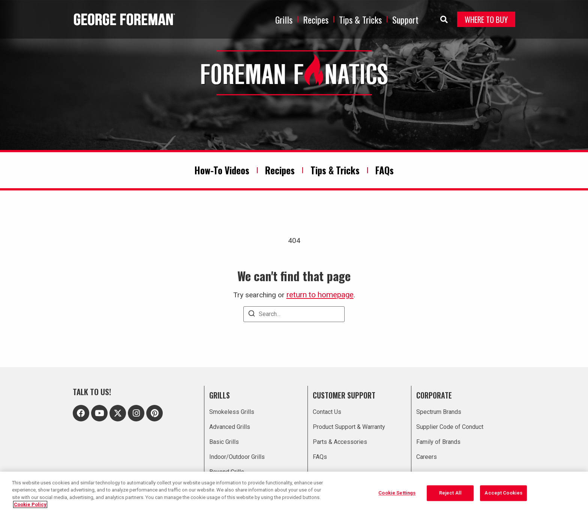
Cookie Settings (397, 493)
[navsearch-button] (440, 19)
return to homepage (320, 294)
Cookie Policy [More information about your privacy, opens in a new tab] (30, 504)
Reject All (450, 493)
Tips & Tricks (360, 19)
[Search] (251, 315)
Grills (283, 19)
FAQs (384, 170)
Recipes (315, 19)
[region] (294, 494)
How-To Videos (221, 170)
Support (405, 19)
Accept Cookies (503, 493)
